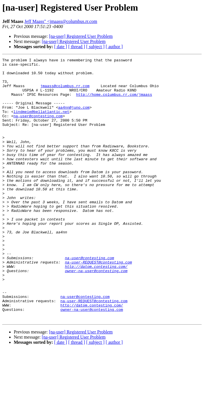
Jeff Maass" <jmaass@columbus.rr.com (60, 21)
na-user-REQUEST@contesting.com (98, 303)
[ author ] (114, 46)
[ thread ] (76, 46)
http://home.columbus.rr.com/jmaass (114, 102)
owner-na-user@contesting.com (96, 313)
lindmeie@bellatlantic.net (41, 122)
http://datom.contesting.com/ (96, 308)
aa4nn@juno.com (73, 117)
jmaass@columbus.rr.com (65, 91)
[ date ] (60, 46)
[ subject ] (95, 46)
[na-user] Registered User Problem (81, 36)
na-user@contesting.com (38, 127)
